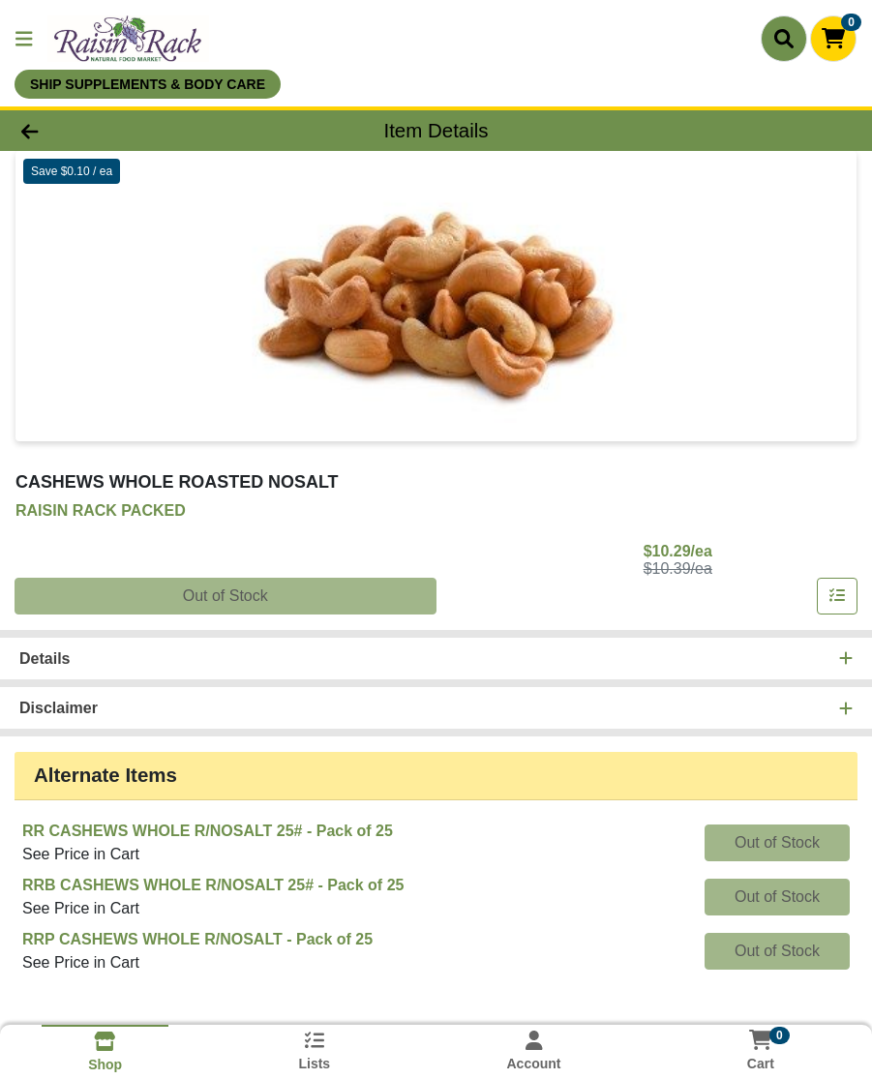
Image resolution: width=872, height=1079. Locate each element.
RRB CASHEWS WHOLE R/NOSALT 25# (213, 885)
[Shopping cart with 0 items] (833, 38)
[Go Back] (120, 130)
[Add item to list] (837, 596)
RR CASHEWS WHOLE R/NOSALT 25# (207, 831)
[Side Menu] (24, 38)
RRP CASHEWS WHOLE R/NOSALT (197, 939)
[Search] (784, 38)
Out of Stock (225, 595)
